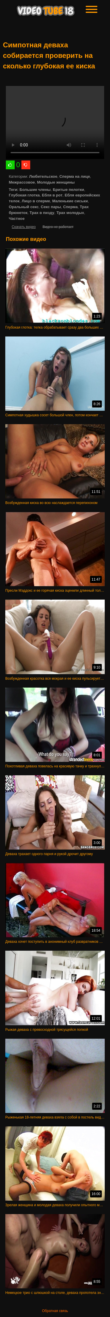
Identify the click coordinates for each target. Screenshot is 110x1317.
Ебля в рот (52, 195)
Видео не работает (58, 227)
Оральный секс (24, 207)
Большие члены (34, 189)
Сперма (70, 207)
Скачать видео (24, 227)
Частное (17, 218)
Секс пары (51, 207)
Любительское (43, 176)
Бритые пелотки (68, 189)
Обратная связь (55, 1311)
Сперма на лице (75, 176)
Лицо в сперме (36, 201)
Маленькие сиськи (70, 201)
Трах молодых (70, 212)
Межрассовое (22, 182)
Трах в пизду (42, 212)
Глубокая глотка (24, 195)
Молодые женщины (56, 182)
